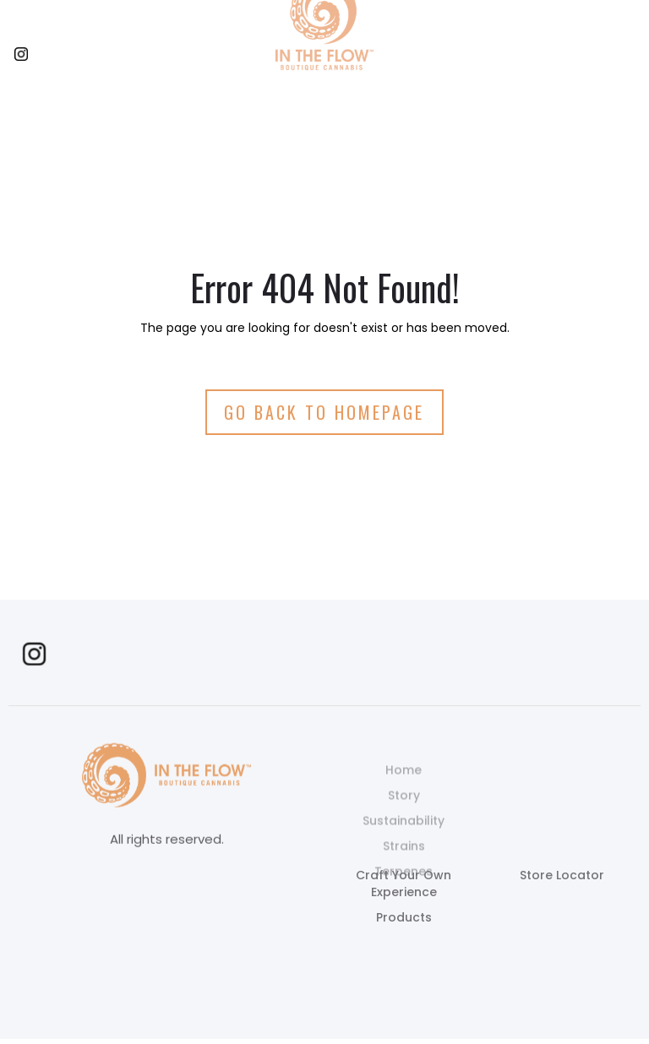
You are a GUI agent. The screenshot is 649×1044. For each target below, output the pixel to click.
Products (404, 917)
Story (404, 813)
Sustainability (403, 838)
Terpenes (403, 889)
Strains (404, 864)
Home (403, 788)
